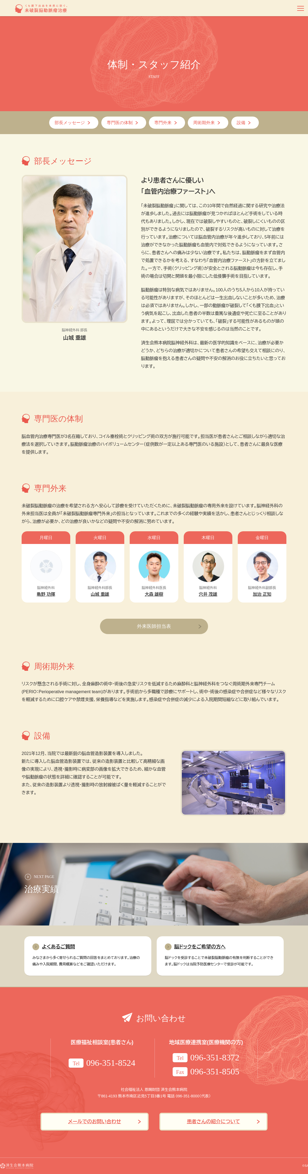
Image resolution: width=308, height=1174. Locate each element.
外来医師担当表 (154, 626)
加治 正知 (262, 594)
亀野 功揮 (46, 594)
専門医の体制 (120, 122)
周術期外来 (204, 122)
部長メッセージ (70, 122)
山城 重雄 (100, 594)
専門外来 (163, 122)
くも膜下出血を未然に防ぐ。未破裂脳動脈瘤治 (41, 8)
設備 (241, 122)
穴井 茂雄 (208, 594)
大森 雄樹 (154, 594)
